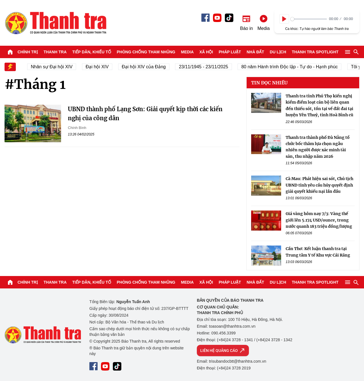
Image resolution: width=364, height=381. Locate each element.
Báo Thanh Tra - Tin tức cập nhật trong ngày (55, 22)
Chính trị (28, 52)
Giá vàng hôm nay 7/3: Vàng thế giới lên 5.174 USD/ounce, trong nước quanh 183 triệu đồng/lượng (319, 220)
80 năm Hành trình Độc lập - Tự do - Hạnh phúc (291, 66)
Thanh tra (55, 52)
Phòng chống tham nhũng (146, 52)
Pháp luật (230, 52)
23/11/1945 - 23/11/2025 (205, 66)
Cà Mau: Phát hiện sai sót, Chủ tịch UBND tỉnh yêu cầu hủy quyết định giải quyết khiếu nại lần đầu (319, 185)
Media (187, 52)
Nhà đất (255, 52)
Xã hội (206, 52)
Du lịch (278, 52)
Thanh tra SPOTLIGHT (315, 52)
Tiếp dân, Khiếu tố (91, 52)
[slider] (308, 19)
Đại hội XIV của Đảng (145, 66)
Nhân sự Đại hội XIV (53, 66)
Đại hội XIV (98, 66)
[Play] (284, 19)
